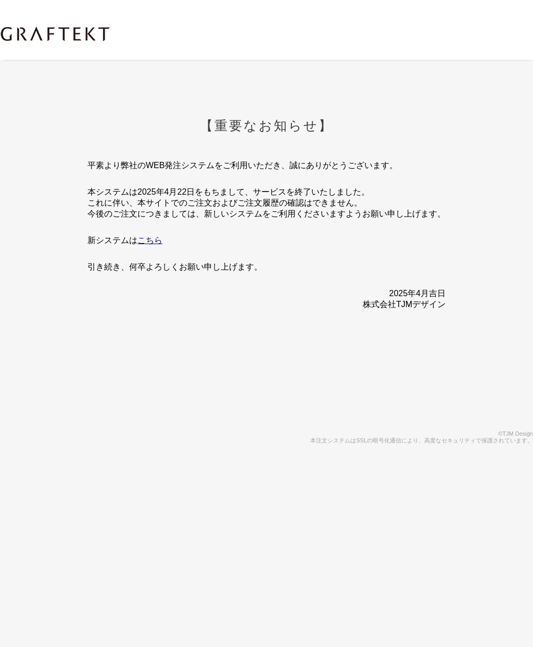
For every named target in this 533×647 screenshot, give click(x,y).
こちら (149, 240)
